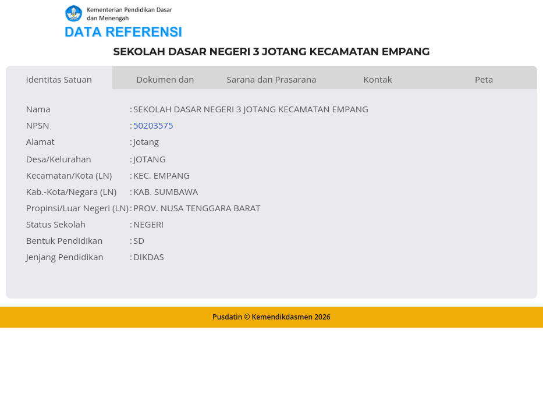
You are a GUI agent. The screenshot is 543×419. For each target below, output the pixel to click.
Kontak (378, 79)
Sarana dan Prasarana (271, 79)
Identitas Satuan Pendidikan (59, 81)
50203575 (153, 125)
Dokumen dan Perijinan (165, 81)
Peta (484, 79)
